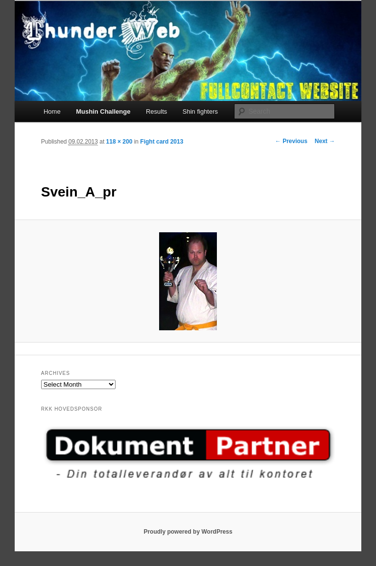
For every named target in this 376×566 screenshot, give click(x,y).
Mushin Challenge (103, 111)
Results (156, 111)
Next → (325, 141)
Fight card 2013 (161, 141)
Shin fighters (200, 111)
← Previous (291, 141)
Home (52, 111)
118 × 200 (119, 141)
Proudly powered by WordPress (187, 531)
